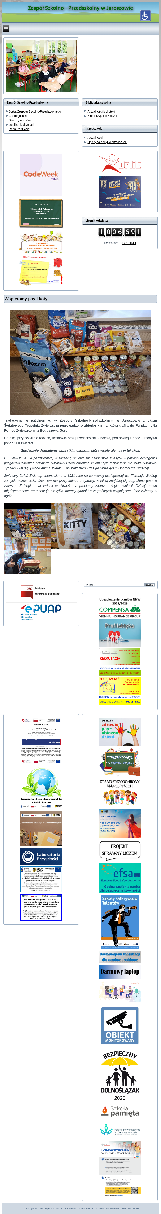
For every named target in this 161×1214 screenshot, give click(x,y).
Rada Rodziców (19, 129)
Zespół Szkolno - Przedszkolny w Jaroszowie (80, 8)
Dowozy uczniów (20, 120)
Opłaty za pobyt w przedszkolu (107, 142)
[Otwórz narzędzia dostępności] (145, 15)
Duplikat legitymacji (21, 124)
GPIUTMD (129, 243)
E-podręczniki (18, 116)
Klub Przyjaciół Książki (102, 116)
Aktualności (95, 137)
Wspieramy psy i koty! (27, 298)
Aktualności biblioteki (101, 111)
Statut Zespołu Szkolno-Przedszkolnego (35, 111)
